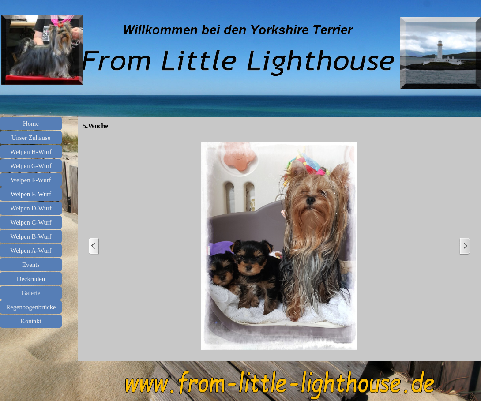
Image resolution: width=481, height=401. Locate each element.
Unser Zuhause (30, 137)
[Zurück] (94, 246)
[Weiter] (464, 246)
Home (31, 123)
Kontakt (30, 321)
